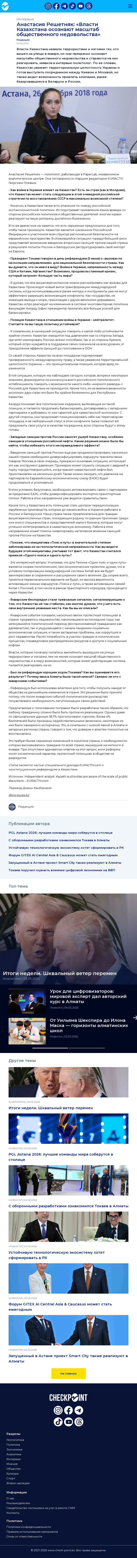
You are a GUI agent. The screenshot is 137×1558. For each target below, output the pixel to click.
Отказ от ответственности (24, 1536)
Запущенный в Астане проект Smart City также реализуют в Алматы (65, 862)
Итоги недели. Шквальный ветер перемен (51, 1108)
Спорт (10, 1478)
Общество (13, 1468)
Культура (12, 1473)
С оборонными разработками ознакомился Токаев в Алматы (59, 840)
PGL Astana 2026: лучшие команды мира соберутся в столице (61, 832)
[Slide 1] (50, 1048)
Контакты (12, 1512)
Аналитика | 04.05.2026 (21, 978)
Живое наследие (18, 1483)
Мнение (12, 1464)
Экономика (14, 1449)
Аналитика (13, 1454)
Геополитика (15, 1440)
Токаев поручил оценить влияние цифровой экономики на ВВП (62, 870)
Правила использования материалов (32, 1531)
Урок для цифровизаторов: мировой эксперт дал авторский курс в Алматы (88, 996)
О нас (10, 1498)
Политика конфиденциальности (28, 1527)
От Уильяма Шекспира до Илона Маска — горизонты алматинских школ (89, 1025)
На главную (68, 1373)
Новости (56, 1007)
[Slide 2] (87, 1048)
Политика (13, 1444)
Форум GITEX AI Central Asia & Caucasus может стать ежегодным (63, 855)
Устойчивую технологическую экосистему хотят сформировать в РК (66, 847)
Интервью (25, 19)
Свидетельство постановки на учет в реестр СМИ (40, 1508)
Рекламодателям (18, 1503)
